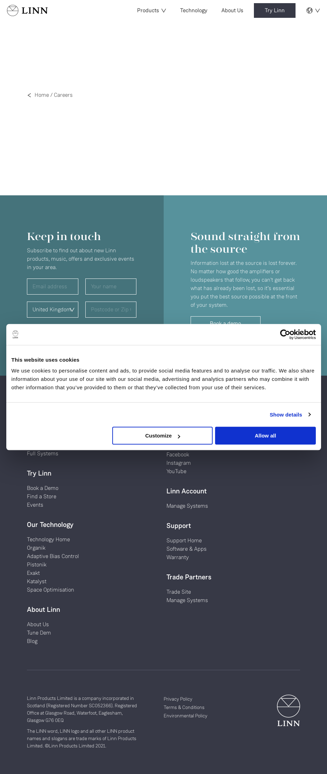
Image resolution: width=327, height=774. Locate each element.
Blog (32, 641)
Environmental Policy (185, 715)
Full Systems (42, 453)
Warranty (177, 557)
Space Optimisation (50, 589)
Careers (63, 95)
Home (42, 95)
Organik (36, 547)
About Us (232, 10)
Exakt (33, 573)
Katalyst (37, 581)
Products (151, 10)
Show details (286, 415)
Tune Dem (39, 632)
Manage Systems (187, 505)
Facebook (177, 454)
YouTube (176, 471)
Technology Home (48, 539)
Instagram (178, 463)
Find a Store (41, 496)
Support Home (184, 540)
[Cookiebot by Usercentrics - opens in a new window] (285, 334)
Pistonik (37, 564)
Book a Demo (42, 488)
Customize (162, 436)
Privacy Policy (178, 699)
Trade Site (178, 591)
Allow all (265, 436)
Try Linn (275, 10)
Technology (193, 10)
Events (35, 504)
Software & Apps (186, 548)
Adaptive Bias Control (53, 556)
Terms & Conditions (184, 707)
